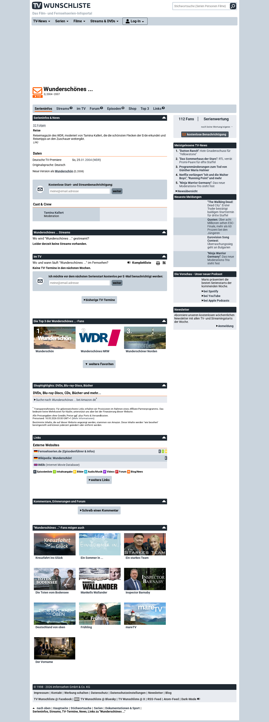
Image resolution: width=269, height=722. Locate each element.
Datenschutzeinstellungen (128, 692)
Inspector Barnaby (138, 592)
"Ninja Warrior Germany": (202, 184)
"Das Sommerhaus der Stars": (205, 160)
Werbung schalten (76, 692)
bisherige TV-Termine (100, 300)
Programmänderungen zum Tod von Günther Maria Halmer (203, 168)
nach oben (42, 708)
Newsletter (155, 692)
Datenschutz (99, 692)
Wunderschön (64, 171)
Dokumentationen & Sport (122, 708)
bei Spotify (211, 291)
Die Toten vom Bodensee (52, 592)
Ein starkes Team (137, 557)
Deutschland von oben (50, 627)
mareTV (131, 627)
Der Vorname (44, 662)
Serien (98, 708)
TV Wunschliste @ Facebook (53, 699)
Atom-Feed (171, 699)
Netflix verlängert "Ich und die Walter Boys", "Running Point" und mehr (203, 176)
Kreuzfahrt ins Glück (49, 557)
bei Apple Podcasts (216, 300)
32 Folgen (39, 125)
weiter (117, 191)
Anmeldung (225, 326)
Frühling (86, 627)
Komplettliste (141, 263)
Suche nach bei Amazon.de (66, 399)
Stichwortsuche (81, 708)
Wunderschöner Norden (141, 351)
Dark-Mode (191, 699)
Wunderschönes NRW (95, 351)
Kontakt (56, 692)
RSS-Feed (154, 699)
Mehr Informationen (83, 418)
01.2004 (86, 160)
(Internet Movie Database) (59, 464)
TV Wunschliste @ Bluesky (98, 699)
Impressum (41, 692)
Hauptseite (60, 708)
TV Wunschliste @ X (131, 699)
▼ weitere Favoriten (99, 364)
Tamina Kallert (54, 212)
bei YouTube (212, 296)
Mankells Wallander (94, 592)
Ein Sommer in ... (92, 557)
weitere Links (100, 480)
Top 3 (145, 109)
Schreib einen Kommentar (100, 510)
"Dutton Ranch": (205, 152)
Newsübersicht (188, 191)
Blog (168, 692)
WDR (97, 160)
